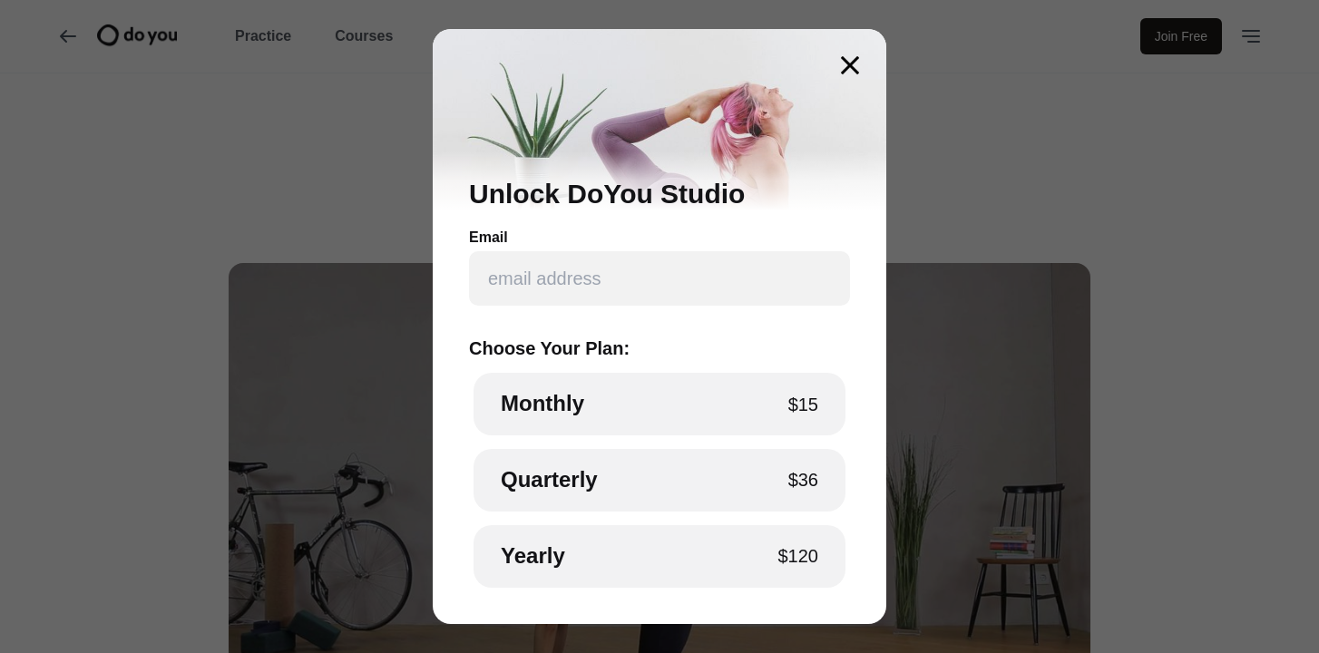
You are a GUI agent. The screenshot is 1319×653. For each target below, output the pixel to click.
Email (488, 237)
